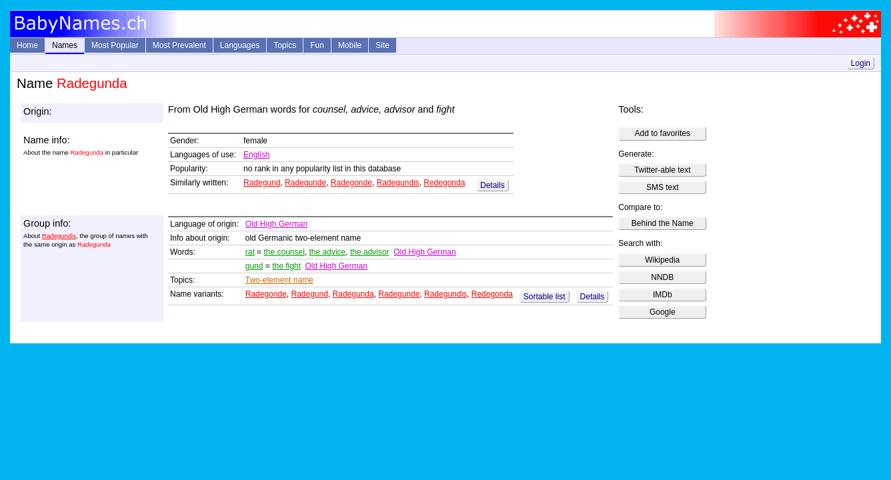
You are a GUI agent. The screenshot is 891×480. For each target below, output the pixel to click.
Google (663, 312)
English (256, 154)
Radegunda (353, 294)
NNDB (662, 277)
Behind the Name (663, 223)
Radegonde (351, 182)
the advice (327, 252)
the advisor (369, 252)
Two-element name (279, 280)
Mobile (349, 45)
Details (492, 185)
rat (250, 252)
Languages (239, 45)
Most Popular (115, 45)
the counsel (283, 252)
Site (382, 45)
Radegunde (305, 182)
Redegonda (444, 182)
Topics (284, 45)
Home (27, 45)
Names (64, 45)
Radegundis (398, 182)
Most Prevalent (179, 45)
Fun (317, 45)
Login (860, 63)
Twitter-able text (662, 170)
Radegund (261, 182)
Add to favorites (662, 133)
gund (254, 266)
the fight (286, 266)
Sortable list (545, 296)
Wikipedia (662, 260)
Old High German (276, 224)
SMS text (662, 187)
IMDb (662, 294)
